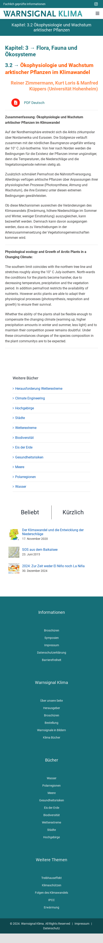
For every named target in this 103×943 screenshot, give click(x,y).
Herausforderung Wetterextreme (38, 389)
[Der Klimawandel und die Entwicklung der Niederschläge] (13, 532)
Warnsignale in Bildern (51, 730)
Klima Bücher (51, 737)
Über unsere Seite (51, 700)
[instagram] (96, 4)
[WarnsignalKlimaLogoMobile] (42, 12)
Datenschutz (51, 928)
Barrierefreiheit (51, 660)
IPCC (51, 900)
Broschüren (51, 630)
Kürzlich (73, 512)
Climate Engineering (30, 398)
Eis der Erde (23, 447)
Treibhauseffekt (51, 878)
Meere (19, 467)
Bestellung (51, 722)
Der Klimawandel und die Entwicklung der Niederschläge (53, 532)
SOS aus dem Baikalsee (40, 550)
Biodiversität (24, 438)
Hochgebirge (24, 408)
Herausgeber (51, 708)
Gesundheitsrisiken (29, 457)
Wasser (20, 487)
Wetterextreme (25, 428)
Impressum (51, 645)
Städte (20, 418)
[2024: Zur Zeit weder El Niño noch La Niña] (13, 566)
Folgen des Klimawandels (51, 892)
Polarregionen (25, 477)
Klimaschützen (51, 885)
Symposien (51, 637)
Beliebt (30, 512)
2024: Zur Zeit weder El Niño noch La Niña (53, 566)
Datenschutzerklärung (51, 652)
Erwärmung (51, 907)
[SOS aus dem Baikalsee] (13, 549)
